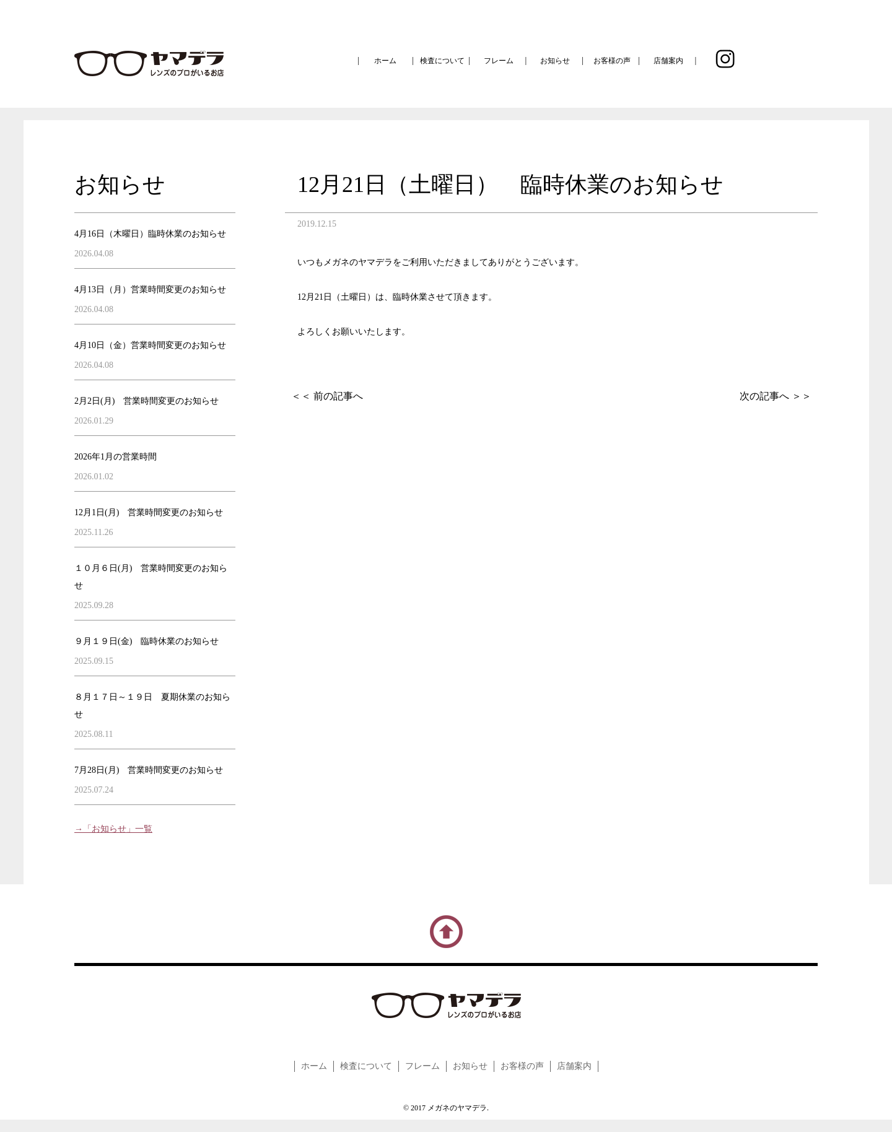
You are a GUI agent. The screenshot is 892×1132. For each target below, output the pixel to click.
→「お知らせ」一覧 (113, 829)
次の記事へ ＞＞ (775, 396)
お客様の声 (612, 60)
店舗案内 (668, 60)
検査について (442, 60)
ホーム (385, 60)
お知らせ (555, 60)
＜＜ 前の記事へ (327, 396)
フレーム (499, 60)
